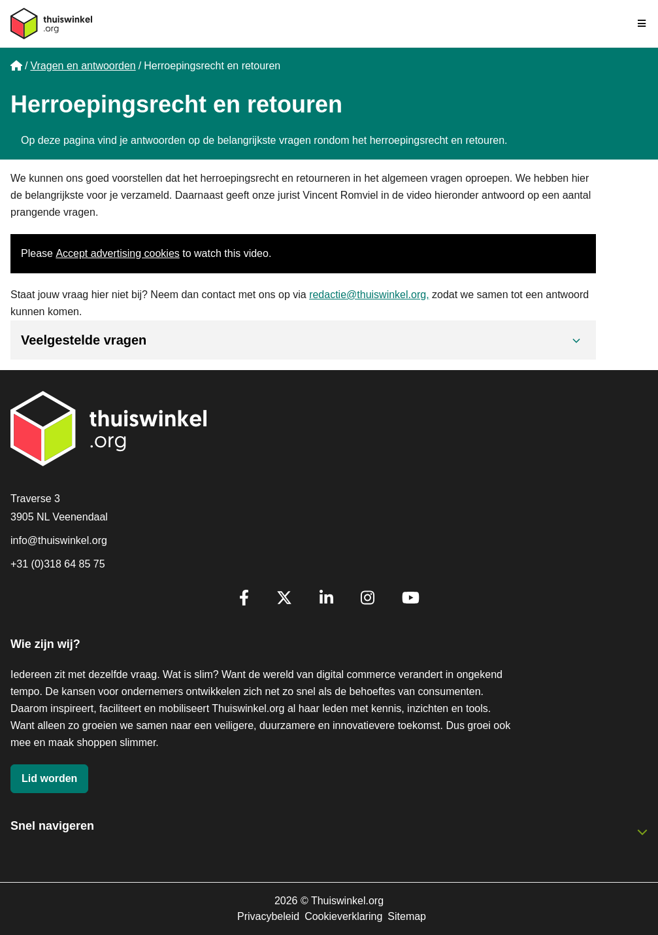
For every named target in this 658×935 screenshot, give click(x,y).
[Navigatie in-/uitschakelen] (642, 23)
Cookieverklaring (343, 916)
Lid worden (49, 778)
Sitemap (406, 916)
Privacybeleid (268, 916)
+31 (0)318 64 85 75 (57, 564)
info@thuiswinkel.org (58, 540)
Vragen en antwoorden (82, 65)
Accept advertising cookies (117, 253)
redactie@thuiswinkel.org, (369, 294)
